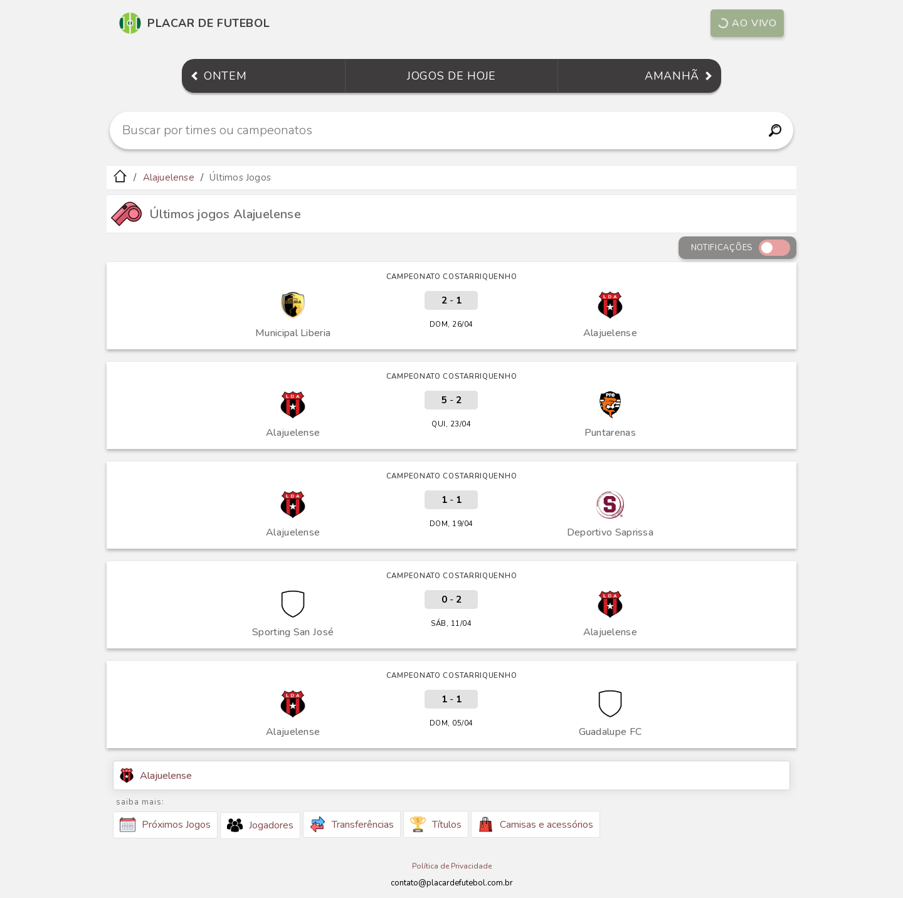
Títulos (436, 824)
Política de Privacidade (452, 866)
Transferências (352, 824)
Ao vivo (747, 23)
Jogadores (260, 825)
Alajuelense (168, 177)
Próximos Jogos (165, 824)
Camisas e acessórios (535, 824)
